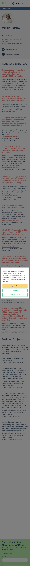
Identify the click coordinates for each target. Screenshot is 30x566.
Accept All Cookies (15, 286)
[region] (15, 283)
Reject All (15, 290)
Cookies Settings (15, 294)
